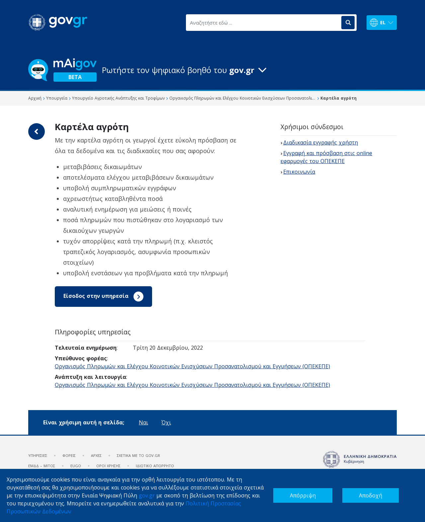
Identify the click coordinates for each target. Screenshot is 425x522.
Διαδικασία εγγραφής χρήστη (320, 142)
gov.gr (147, 495)
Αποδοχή (370, 495)
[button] (212, 70)
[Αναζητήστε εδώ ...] (263, 22)
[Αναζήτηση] (348, 22)
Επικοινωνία (299, 171)
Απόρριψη (303, 495)
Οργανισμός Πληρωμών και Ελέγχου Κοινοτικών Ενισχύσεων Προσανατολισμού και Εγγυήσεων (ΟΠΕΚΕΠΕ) (192, 366)
